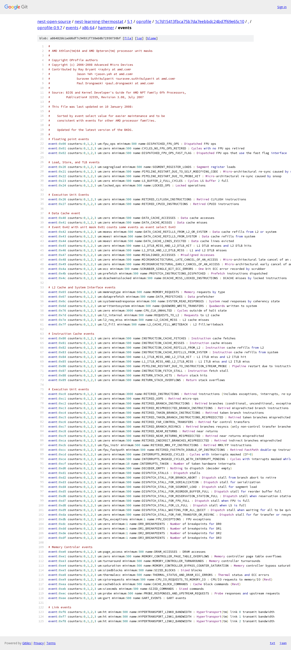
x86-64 (88, 27)
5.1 (129, 21)
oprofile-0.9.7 (49, 27)
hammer (106, 27)
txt (272, 643)
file (127, 38)
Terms (51, 643)
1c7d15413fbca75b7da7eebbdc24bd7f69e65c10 (199, 21)
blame (151, 38)
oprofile (143, 21)
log (139, 38)
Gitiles (26, 643)
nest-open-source (54, 21)
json (283, 643)
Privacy (39, 643)
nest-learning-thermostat (99, 21)
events (72, 27)
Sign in (282, 7)
